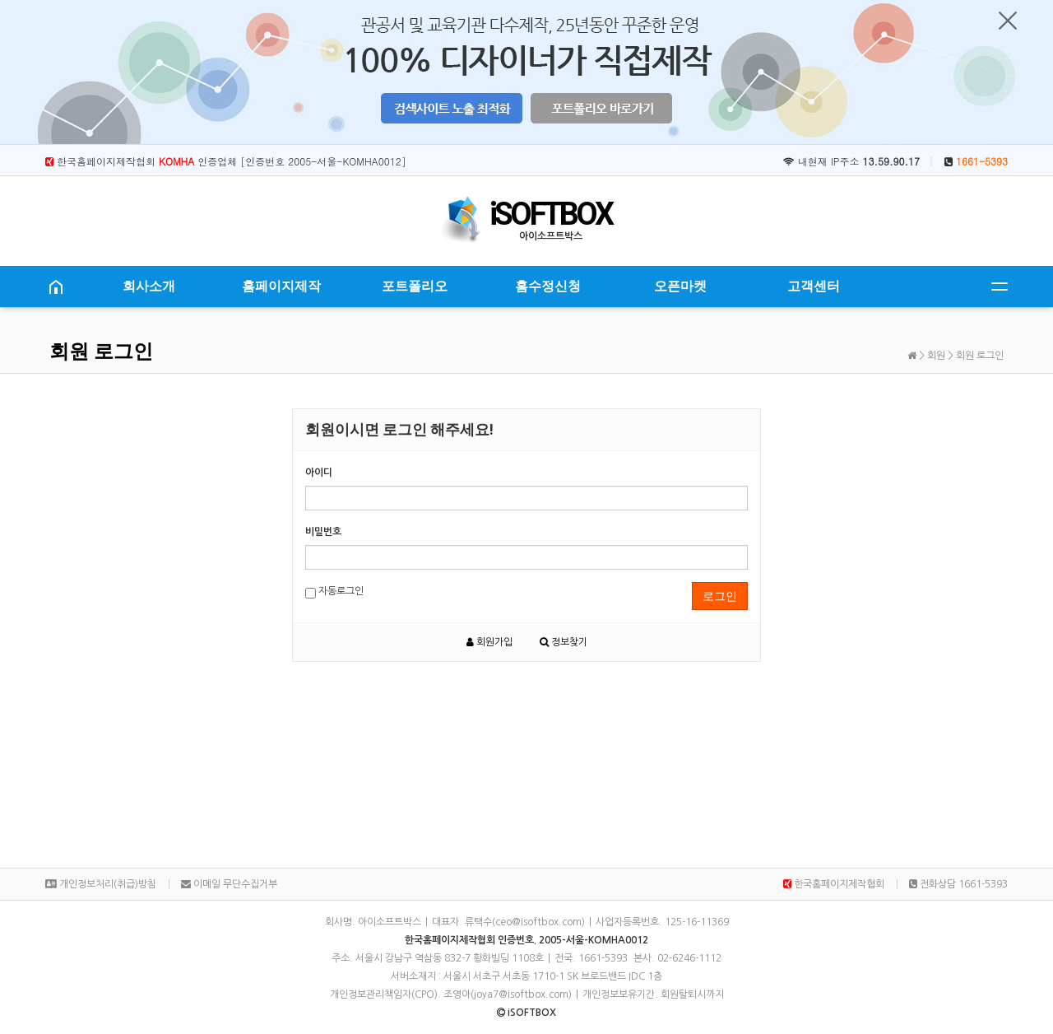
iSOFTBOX (550, 214)
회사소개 (149, 286)
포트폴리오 (415, 286)
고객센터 (813, 286)
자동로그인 (334, 592)
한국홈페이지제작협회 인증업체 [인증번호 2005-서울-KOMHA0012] (225, 161)
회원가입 (489, 642)
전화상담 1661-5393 (958, 884)
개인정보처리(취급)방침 (100, 884)
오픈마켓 (680, 286)
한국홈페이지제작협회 (833, 884)
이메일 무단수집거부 (229, 884)
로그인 (720, 596)
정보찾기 (563, 642)
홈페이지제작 (281, 286)
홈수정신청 (548, 286)
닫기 (1008, 20)
